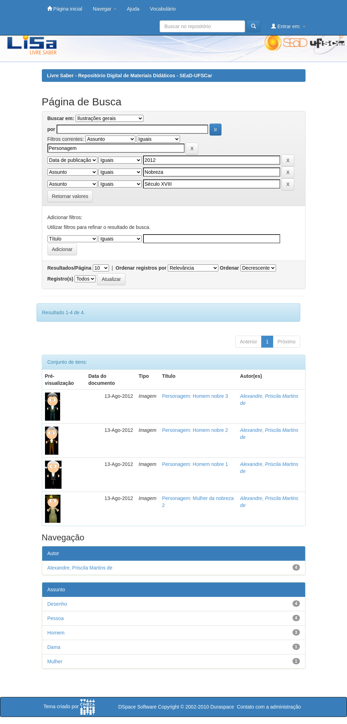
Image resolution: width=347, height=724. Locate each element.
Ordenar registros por (141, 268)
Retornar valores (70, 196)
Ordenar (229, 268)
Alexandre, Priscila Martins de (80, 568)
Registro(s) (60, 279)
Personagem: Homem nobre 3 (195, 396)
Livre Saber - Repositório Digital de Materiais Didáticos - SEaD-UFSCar (129, 75)
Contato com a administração (269, 707)
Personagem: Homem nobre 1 (195, 464)
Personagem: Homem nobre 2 (195, 430)
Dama (53, 647)
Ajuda (133, 9)
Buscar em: (60, 118)
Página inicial (64, 9)
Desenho (57, 604)
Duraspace (222, 707)
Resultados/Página (69, 268)
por (51, 129)
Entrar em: (288, 26)
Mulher (55, 661)
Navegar (104, 9)
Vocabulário (163, 9)
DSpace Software (137, 707)
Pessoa (55, 618)
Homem (56, 633)
